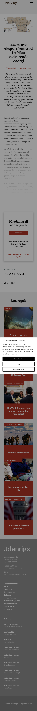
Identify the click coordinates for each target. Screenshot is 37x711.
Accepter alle (18, 359)
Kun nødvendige (18, 369)
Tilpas (18, 364)
